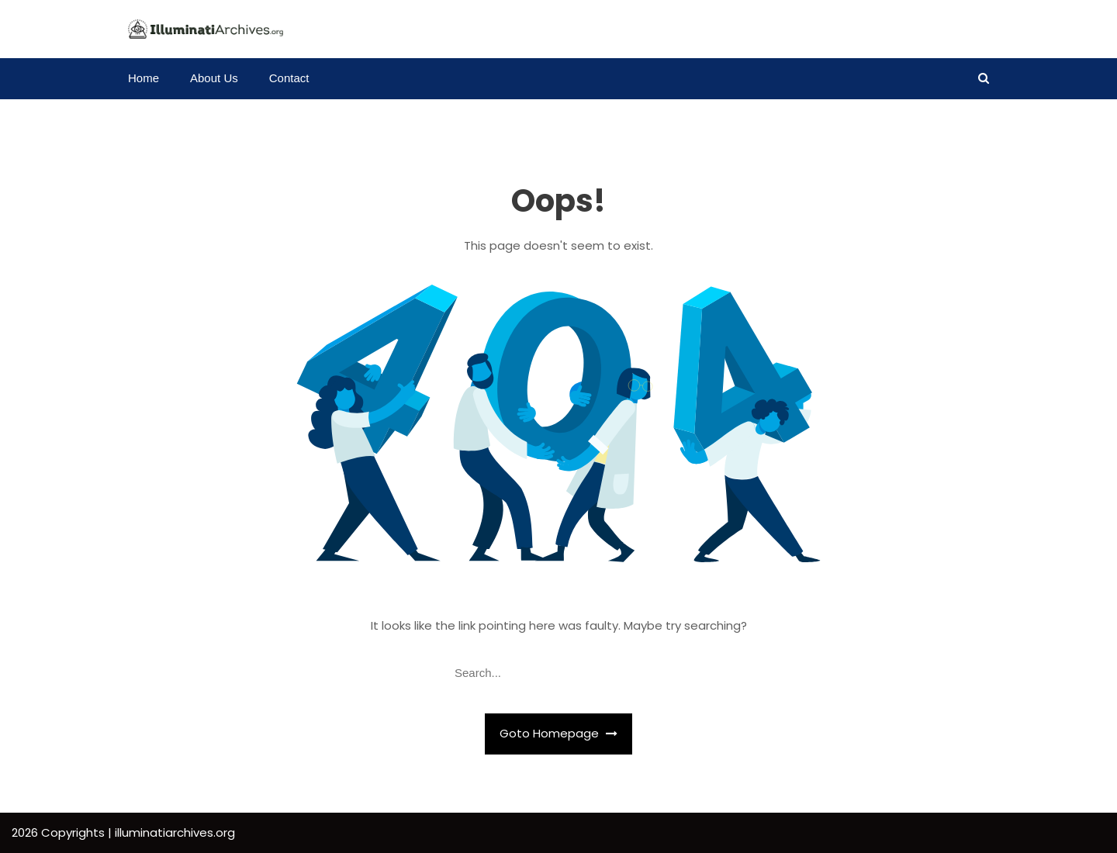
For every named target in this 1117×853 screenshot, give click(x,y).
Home (143, 78)
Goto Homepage (558, 733)
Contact (289, 78)
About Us (214, 78)
